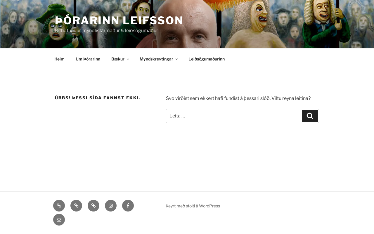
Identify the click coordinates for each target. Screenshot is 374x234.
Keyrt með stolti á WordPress (193, 205)
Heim (59, 58)
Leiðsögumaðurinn (206, 58)
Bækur (120, 58)
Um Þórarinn (88, 58)
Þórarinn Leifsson (119, 20)
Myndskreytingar (159, 58)
